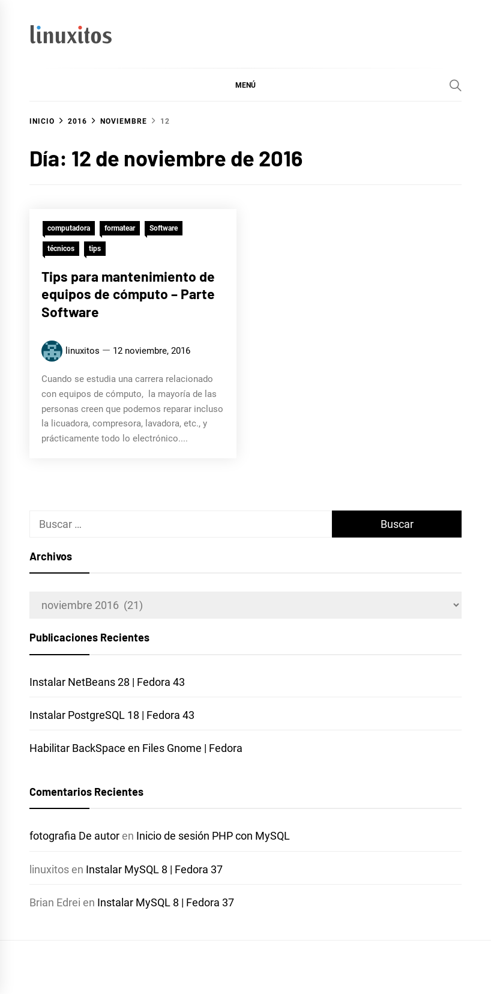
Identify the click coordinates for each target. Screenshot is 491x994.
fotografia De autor (74, 835)
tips (95, 248)
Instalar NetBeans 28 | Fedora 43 (107, 682)
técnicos (60, 248)
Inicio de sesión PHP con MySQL (213, 835)
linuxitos (82, 350)
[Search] (456, 85)
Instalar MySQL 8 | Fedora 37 (154, 869)
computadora (68, 228)
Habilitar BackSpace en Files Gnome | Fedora (135, 748)
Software (163, 228)
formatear (119, 228)
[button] (245, 84)
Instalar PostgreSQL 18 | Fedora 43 (111, 715)
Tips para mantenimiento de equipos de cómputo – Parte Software (128, 294)
